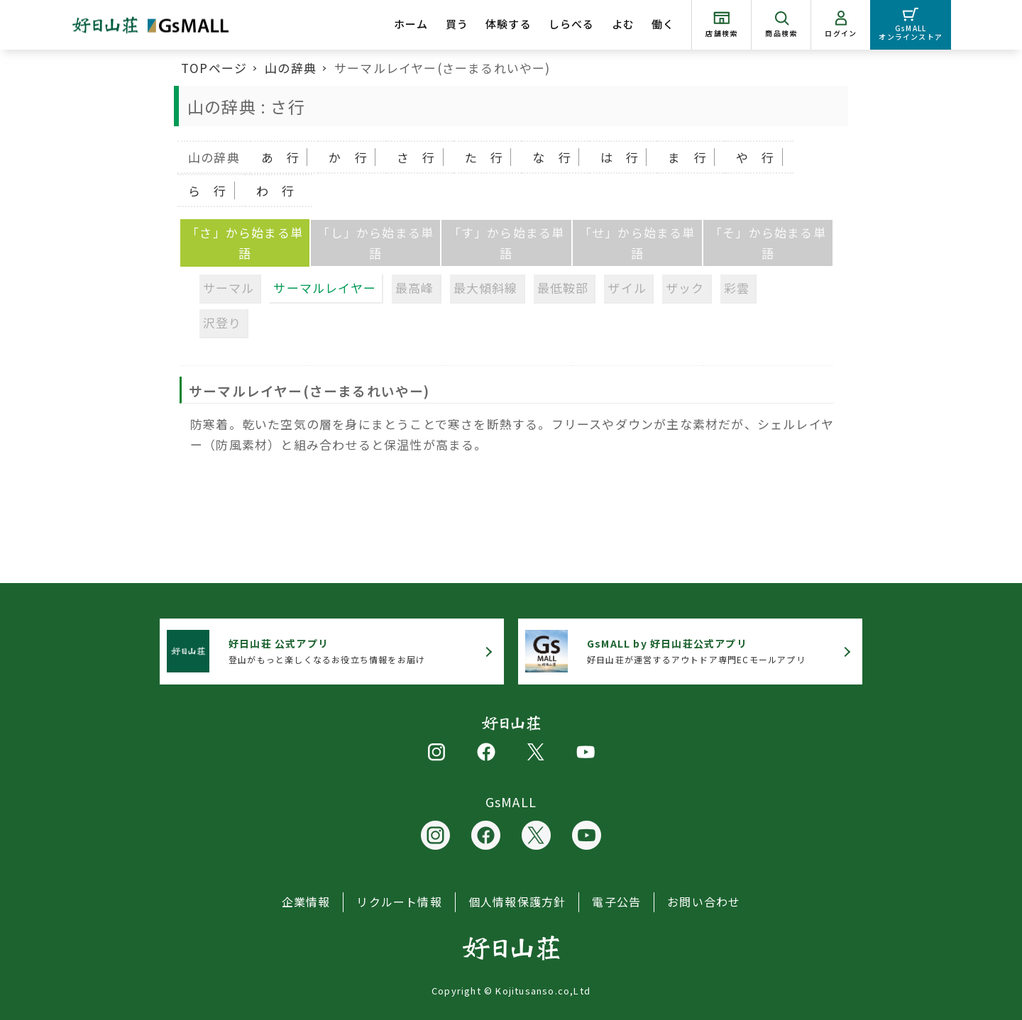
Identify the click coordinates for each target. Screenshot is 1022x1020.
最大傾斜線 (486, 287)
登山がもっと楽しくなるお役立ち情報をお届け (327, 650)
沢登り (222, 322)
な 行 (551, 157)
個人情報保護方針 (517, 901)
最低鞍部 (563, 287)
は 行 (619, 157)
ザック (685, 287)
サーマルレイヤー (324, 287)
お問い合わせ (703, 901)
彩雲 (736, 287)
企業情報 (306, 901)
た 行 (484, 157)
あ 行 (280, 157)
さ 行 (416, 157)
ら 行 (207, 190)
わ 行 (275, 190)
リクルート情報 (398, 901)
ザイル (627, 287)
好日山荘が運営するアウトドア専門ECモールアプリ (696, 650)
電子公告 (616, 901)
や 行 (755, 157)
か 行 (348, 157)
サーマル (229, 287)
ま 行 (687, 157)
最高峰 (414, 287)
